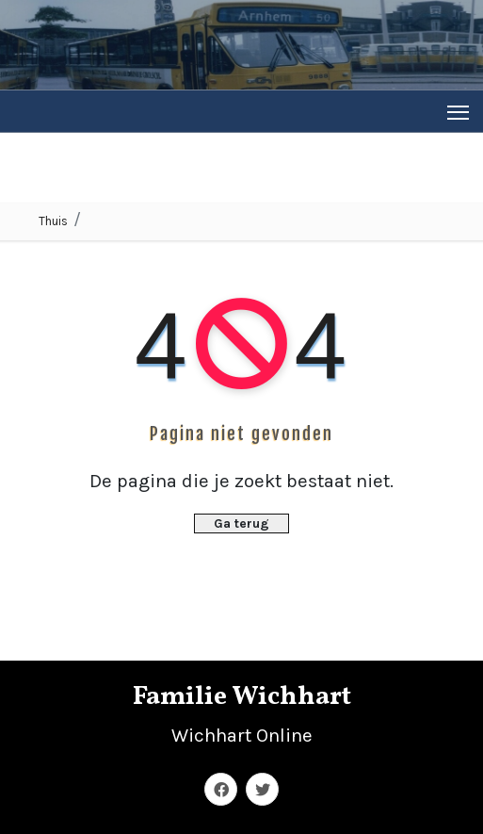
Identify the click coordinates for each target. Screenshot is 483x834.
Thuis (53, 221)
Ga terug (241, 523)
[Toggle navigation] (458, 112)
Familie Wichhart (242, 697)
